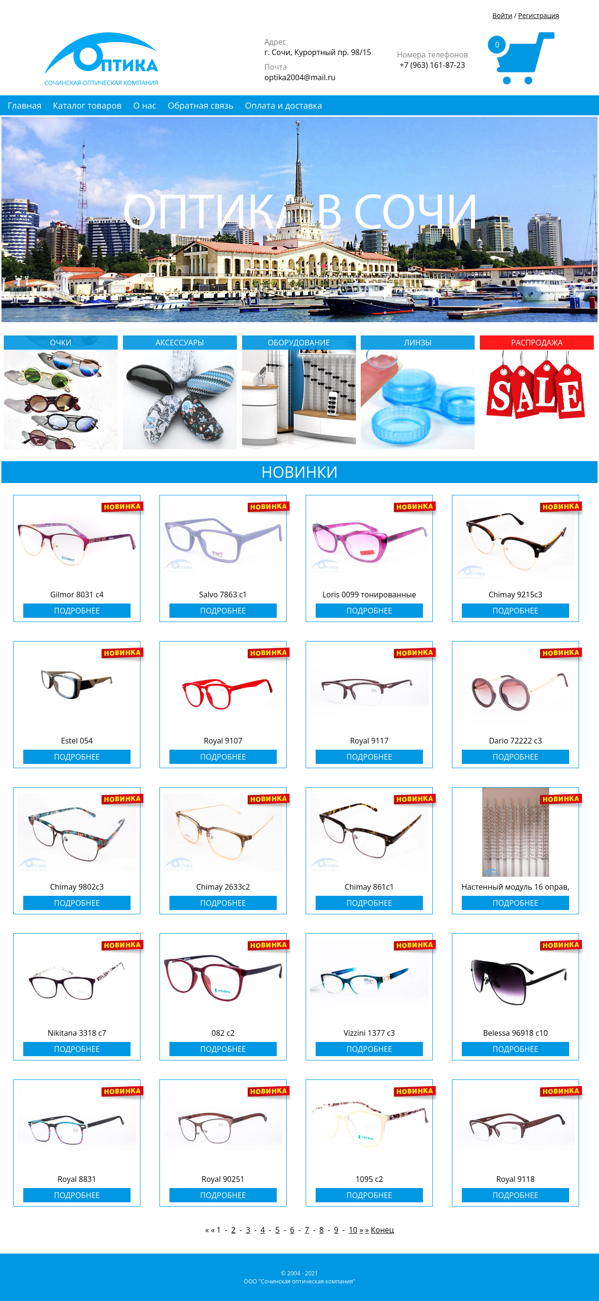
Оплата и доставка (283, 105)
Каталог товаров (87, 105)
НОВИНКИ (300, 472)
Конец (382, 1230)
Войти (502, 15)
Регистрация (538, 15)
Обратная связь (200, 105)
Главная (24, 105)
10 (353, 1230)
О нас (145, 105)
